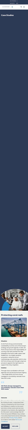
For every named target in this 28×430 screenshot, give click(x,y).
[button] (5, 426)
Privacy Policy (13, 418)
